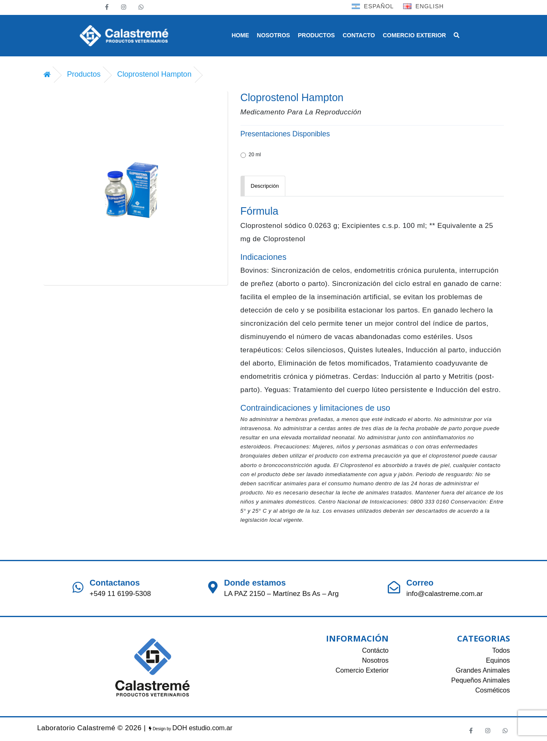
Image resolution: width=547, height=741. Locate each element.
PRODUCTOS (316, 35)
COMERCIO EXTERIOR (414, 35)
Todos (501, 650)
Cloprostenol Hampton (154, 74)
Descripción (265, 186)
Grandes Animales (483, 670)
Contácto (375, 650)
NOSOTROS (273, 35)
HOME (240, 35)
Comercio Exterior (362, 670)
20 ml (251, 155)
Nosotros (375, 660)
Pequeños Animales (480, 680)
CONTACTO (359, 35)
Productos (84, 74)
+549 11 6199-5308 (120, 594)
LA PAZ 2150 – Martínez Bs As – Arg (281, 594)
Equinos (498, 660)
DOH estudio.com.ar (202, 727)
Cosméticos (492, 690)
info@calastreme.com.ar (444, 594)
